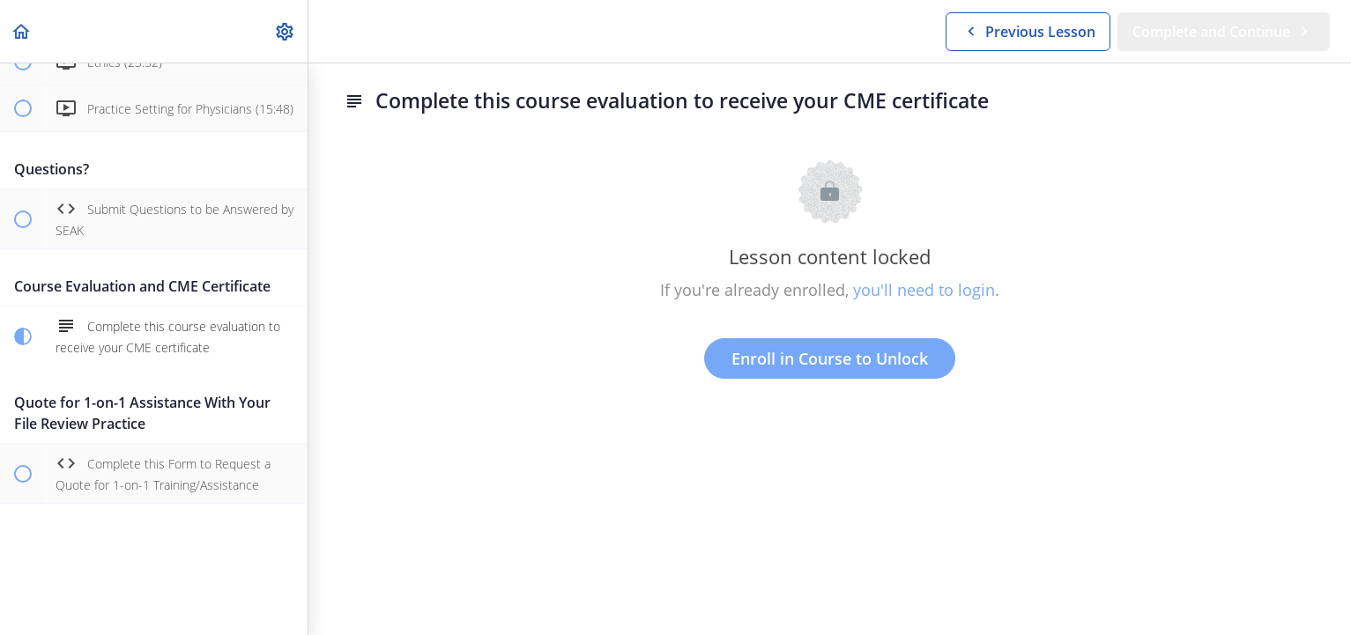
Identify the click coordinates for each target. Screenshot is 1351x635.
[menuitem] (286, 31)
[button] (22, 31)
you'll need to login (924, 289)
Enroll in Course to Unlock (829, 358)
